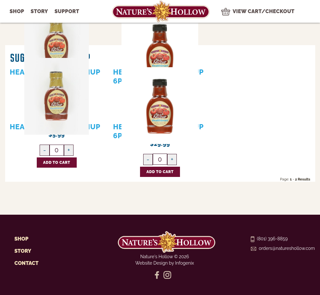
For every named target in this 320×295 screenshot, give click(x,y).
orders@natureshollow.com (283, 248)
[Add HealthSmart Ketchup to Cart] (57, 162)
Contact (26, 263)
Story (22, 251)
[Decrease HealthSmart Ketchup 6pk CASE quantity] (148, 159)
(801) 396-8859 (269, 238)
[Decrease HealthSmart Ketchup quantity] (44, 150)
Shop (21, 239)
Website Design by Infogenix (164, 263)
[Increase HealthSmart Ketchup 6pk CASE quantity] (172, 159)
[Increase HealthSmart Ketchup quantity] (69, 150)
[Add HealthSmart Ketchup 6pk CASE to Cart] (160, 172)
